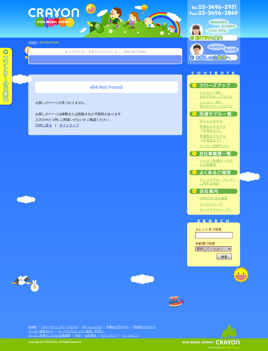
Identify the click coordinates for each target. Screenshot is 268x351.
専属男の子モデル (144, 327)
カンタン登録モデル (214, 146)
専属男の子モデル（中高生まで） (213, 138)
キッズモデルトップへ (216, 209)
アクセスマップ (211, 204)
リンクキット (130, 335)
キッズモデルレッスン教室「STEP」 (81, 331)
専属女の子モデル (117, 327)
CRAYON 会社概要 (214, 198)
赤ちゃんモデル (211, 121)
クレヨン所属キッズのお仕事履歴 (216, 163)
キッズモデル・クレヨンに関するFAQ (218, 181)
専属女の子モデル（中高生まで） (213, 129)
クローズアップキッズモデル (59, 327)
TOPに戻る (43, 125)
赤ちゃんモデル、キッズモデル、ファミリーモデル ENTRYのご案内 (213, 31)
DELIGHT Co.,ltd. (230, 347)
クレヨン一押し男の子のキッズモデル (216, 104)
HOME (32, 42)
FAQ (78, 335)
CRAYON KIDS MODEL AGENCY (54, 18)
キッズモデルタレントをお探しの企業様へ (213, 52)
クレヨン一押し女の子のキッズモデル (216, 94)
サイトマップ (69, 125)
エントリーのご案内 (9, 77)
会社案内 (91, 335)
